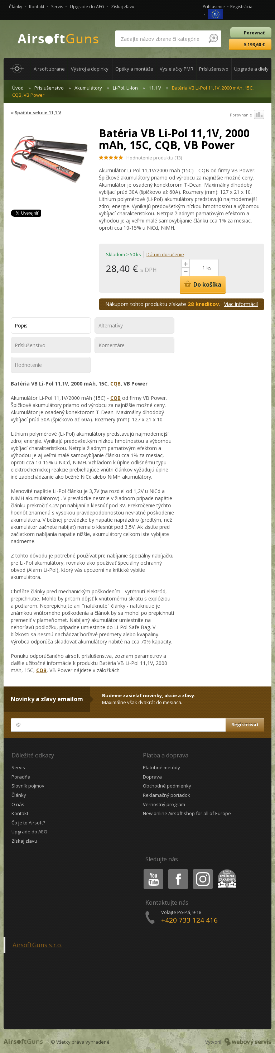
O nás (17, 804)
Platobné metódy (161, 767)
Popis (21, 325)
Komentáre (111, 345)
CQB (115, 383)
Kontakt (36, 7)
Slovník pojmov (27, 785)
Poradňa (20, 777)
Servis (57, 7)
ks (209, 267)
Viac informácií (241, 304)
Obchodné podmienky (167, 785)
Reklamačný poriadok (166, 795)
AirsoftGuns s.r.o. (37, 944)
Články (15, 7)
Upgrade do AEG (87, 7)
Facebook (177, 870)
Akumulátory (88, 88)
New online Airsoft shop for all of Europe (187, 813)
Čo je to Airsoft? (28, 822)
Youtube (151, 870)
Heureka (225, 870)
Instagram (202, 870)
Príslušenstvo (49, 88)
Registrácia (241, 7)
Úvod (18, 88)
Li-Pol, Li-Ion (125, 88)
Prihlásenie (214, 7)
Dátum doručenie (165, 254)
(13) (154, 157)
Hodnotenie (28, 365)
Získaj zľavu (122, 7)
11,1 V (155, 88)
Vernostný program (164, 804)
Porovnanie (247, 115)
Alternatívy (110, 325)
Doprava (152, 777)
